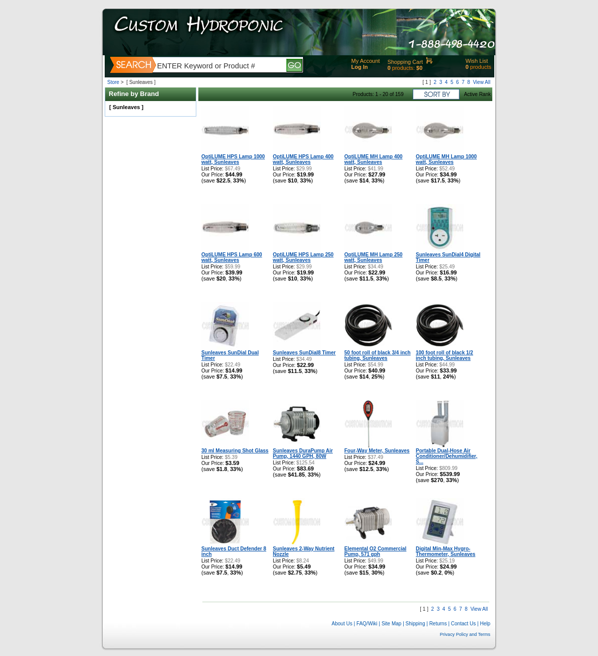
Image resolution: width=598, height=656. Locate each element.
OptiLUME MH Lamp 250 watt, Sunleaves (373, 257)
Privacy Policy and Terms (465, 634)
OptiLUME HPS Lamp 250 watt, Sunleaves (303, 257)
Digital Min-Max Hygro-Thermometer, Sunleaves (445, 551)
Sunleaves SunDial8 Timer (304, 352)
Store (113, 82)
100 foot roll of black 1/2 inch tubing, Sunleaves (444, 355)
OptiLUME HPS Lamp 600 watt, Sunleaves (231, 257)
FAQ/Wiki (367, 623)
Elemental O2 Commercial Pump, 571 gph (375, 551)
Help (485, 18)
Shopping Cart (405, 62)
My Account (365, 61)
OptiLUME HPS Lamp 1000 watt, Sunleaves (233, 159)
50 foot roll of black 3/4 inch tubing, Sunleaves (377, 355)
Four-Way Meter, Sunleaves (377, 450)
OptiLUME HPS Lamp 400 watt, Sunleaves (303, 159)
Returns (438, 623)
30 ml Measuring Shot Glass (234, 450)
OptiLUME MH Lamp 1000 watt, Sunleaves (446, 159)
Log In (359, 67)
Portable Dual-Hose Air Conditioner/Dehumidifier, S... (446, 456)
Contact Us (463, 623)
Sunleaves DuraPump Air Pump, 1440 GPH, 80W (303, 453)
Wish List (477, 61)
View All (481, 82)
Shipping (415, 623)
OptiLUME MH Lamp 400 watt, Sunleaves (373, 159)
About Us (342, 623)
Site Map (391, 623)
